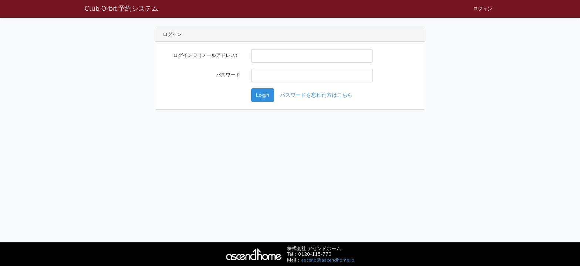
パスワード (228, 75)
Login (262, 95)
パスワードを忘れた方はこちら (316, 95)
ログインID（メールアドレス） (206, 55)
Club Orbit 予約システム (121, 8)
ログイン (482, 9)
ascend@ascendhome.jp (327, 260)
